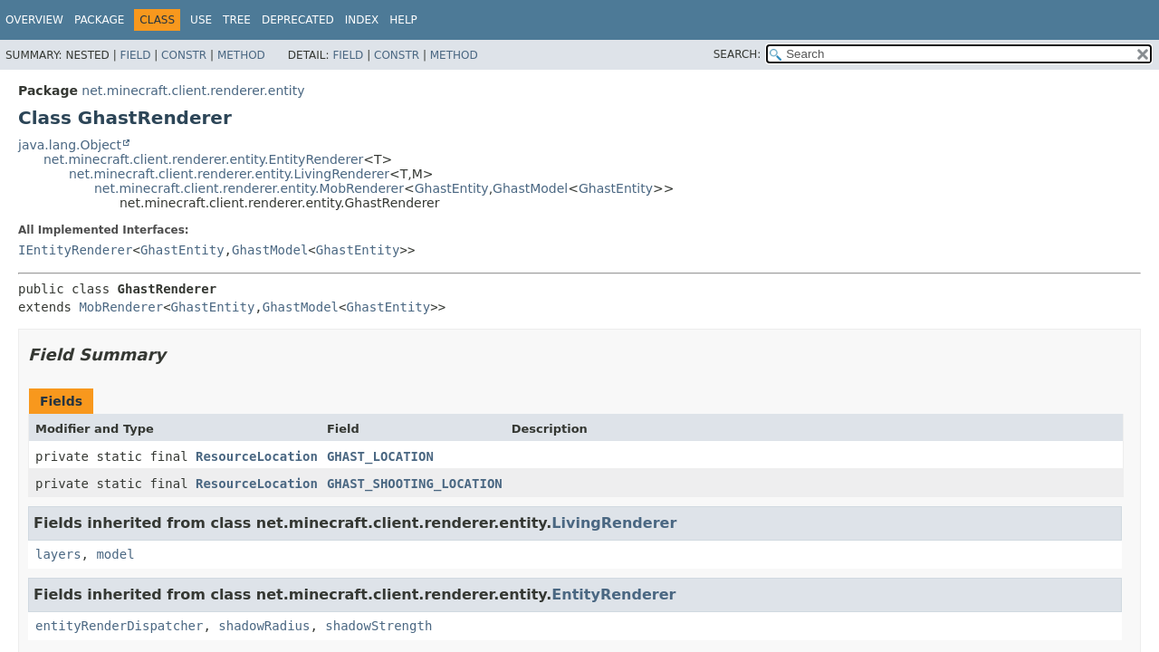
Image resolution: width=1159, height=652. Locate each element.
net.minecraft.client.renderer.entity (192, 90)
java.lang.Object (69, 145)
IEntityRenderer (75, 250)
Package (99, 20)
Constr (183, 55)
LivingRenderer (613, 523)
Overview (34, 20)
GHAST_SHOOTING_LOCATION (415, 483)
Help (403, 20)
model (115, 554)
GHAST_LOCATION (380, 456)
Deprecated (298, 20)
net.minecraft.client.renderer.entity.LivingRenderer (229, 174)
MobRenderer (121, 307)
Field (135, 55)
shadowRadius (264, 625)
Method (241, 55)
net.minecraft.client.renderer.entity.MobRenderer (249, 188)
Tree (237, 20)
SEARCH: (737, 54)
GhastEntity (452, 188)
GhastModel (530, 188)
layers (58, 554)
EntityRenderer (613, 594)
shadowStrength (378, 625)
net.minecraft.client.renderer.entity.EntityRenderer (203, 159)
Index (362, 20)
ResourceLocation (257, 456)
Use (201, 20)
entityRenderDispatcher (119, 625)
